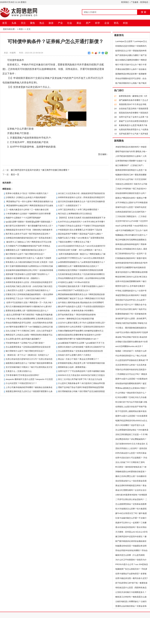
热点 (41, 23)
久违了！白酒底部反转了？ (69, 205)
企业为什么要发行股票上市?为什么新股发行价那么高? (81, 323)
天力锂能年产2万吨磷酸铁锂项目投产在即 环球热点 (28, 246)
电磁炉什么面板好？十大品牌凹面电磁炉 (23, 218)
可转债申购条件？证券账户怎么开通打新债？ (25, 343)
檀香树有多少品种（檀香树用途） (72, 367)
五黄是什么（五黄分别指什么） (19, 371)
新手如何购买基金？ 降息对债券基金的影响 (77, 314)
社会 (69, 23)
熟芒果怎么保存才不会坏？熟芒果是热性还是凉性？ (28, 234)
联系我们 (125, 2)
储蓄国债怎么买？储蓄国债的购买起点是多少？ (26, 250)
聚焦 (32, 23)
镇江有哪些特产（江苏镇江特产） (130, 165)
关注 (23, 23)
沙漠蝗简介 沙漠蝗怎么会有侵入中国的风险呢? (26, 197)
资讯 (116, 23)
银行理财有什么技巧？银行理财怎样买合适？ (25, 254)
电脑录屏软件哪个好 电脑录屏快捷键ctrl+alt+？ (78, 339)
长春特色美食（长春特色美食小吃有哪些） (76, 310)
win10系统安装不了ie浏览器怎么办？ (74, 290)
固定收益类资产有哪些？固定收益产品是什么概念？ (80, 234)
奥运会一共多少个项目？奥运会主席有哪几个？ (78, 359)
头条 (14, 23)
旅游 (51, 23)
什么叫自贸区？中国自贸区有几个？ (21, 383)
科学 (97, 23)
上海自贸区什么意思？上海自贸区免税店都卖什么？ (28, 290)
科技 (125, 23)
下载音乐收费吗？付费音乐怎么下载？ (74, 242)
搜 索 (143, 12)
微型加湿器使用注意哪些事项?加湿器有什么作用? (79, 335)
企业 (106, 23)
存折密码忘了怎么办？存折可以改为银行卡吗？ (26, 298)
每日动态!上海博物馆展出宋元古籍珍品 (75, 213)
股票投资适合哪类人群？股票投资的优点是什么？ (27, 310)
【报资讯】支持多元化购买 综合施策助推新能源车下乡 (81, 218)
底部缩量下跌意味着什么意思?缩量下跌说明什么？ (28, 274)
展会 (78, 23)
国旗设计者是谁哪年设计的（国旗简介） (23, 278)
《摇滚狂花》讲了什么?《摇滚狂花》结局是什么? (27, 355)
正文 (29, 29)
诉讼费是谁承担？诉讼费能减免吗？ (131, 439)
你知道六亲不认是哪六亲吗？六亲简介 (74, 355)
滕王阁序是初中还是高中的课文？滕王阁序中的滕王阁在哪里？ (40, 170)
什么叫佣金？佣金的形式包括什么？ (131, 393)
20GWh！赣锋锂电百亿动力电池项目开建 (76, 319)
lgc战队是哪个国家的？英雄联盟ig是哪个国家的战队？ (29, 222)
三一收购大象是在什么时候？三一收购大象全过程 (27, 209)
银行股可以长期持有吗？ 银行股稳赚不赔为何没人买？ (29, 226)
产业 (60, 23)
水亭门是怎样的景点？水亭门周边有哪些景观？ (78, 209)
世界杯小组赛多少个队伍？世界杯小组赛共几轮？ (27, 193)
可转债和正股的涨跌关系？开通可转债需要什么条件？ (81, 286)
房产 (88, 23)
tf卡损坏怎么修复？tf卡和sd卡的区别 (74, 282)
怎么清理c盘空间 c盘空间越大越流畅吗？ (23, 339)
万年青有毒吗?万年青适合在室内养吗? (22, 375)
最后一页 (15, 174)
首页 (4, 23)
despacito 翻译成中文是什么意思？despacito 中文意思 (29, 379)
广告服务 (134, 2)
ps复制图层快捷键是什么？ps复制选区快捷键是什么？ (81, 262)
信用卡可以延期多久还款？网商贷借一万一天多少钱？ (29, 302)
